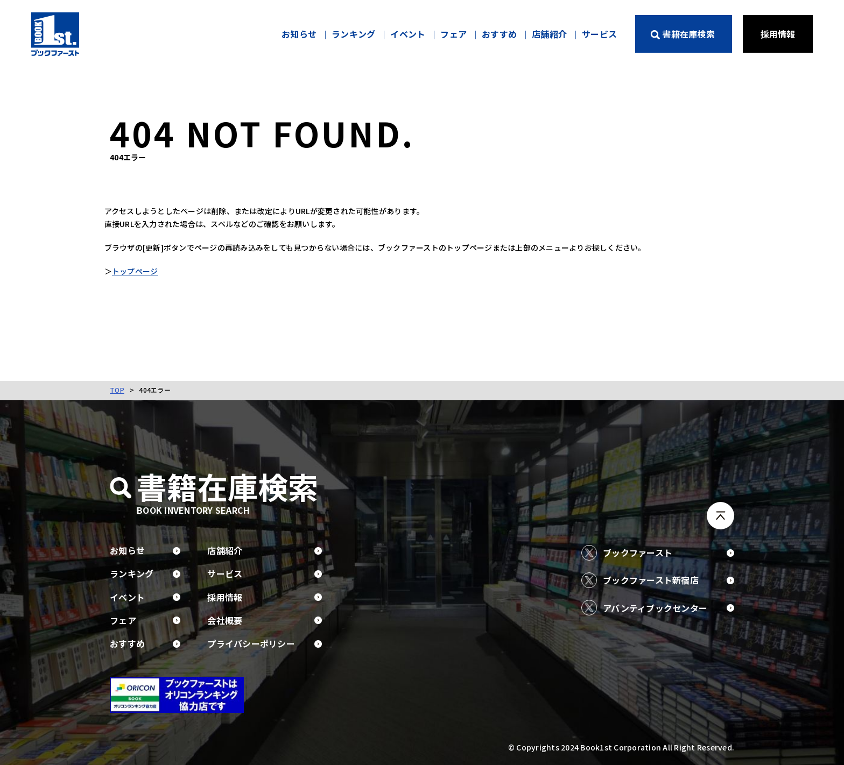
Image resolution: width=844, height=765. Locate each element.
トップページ (140, 271)
